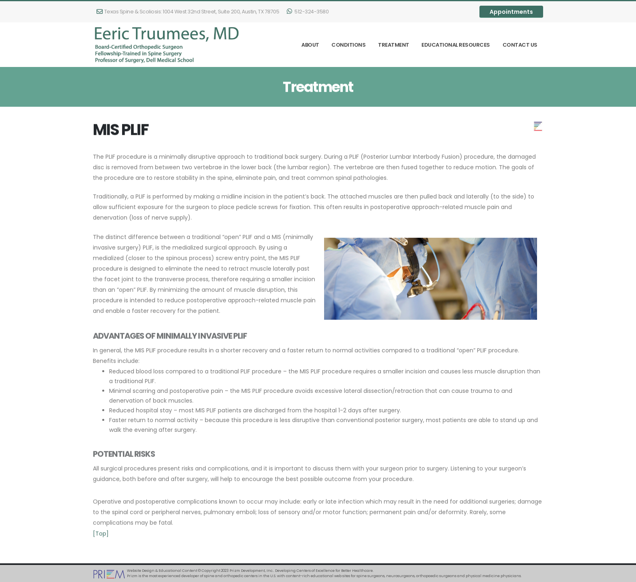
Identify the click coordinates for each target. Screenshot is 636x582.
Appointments (511, 12)
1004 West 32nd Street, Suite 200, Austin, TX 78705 (188, 11)
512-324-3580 (308, 11)
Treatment (393, 45)
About (310, 45)
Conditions (348, 45)
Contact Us (520, 45)
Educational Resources (455, 45)
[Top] (101, 537)
